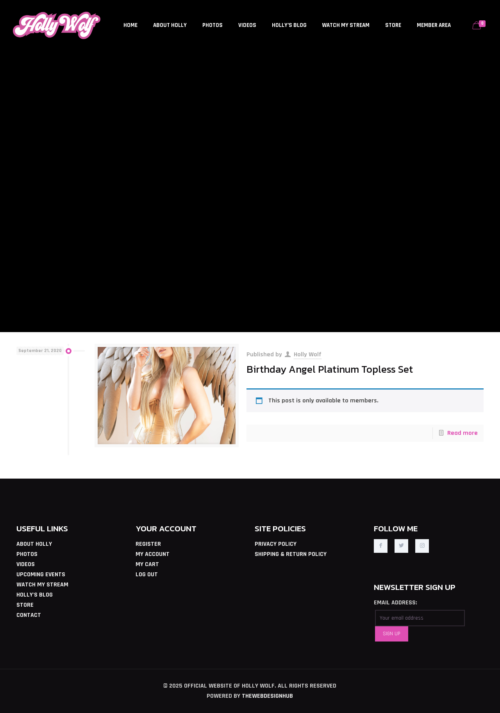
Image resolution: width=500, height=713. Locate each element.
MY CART (147, 564)
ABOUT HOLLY (34, 544)
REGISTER (148, 544)
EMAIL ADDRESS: (395, 603)
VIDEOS (25, 564)
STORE (25, 605)
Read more (462, 433)
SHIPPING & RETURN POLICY (291, 554)
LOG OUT (147, 574)
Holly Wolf (307, 354)
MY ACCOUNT (153, 554)
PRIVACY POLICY (275, 544)
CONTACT (28, 615)
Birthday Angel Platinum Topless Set (329, 369)
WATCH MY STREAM (42, 585)
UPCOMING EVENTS (40, 574)
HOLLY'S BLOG (34, 595)
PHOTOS (27, 554)
